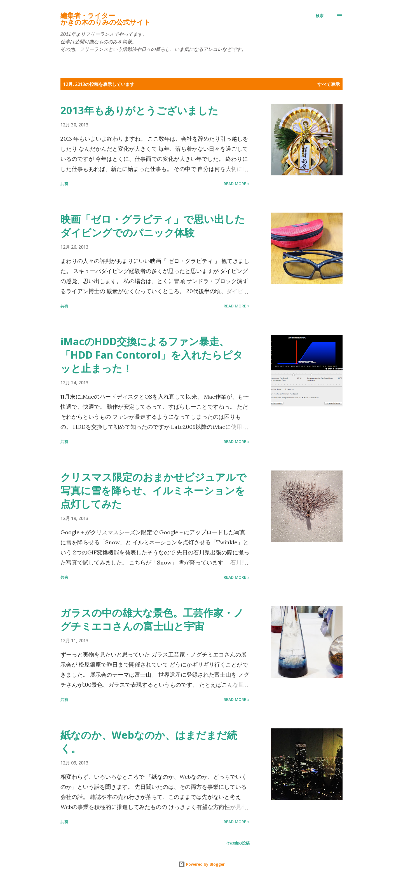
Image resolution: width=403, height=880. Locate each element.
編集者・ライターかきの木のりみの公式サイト (105, 19)
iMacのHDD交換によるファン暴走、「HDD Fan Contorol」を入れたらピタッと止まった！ (151, 355)
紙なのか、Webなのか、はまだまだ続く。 (148, 741)
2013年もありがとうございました (139, 110)
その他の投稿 (238, 843)
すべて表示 (328, 84)
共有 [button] (64, 183)
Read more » (237, 183)
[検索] (320, 15)
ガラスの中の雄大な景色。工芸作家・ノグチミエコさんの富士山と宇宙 (152, 619)
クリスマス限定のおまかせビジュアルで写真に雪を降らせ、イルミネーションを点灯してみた (153, 490)
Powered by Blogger (201, 864)
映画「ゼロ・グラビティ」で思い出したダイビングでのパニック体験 (152, 225)
